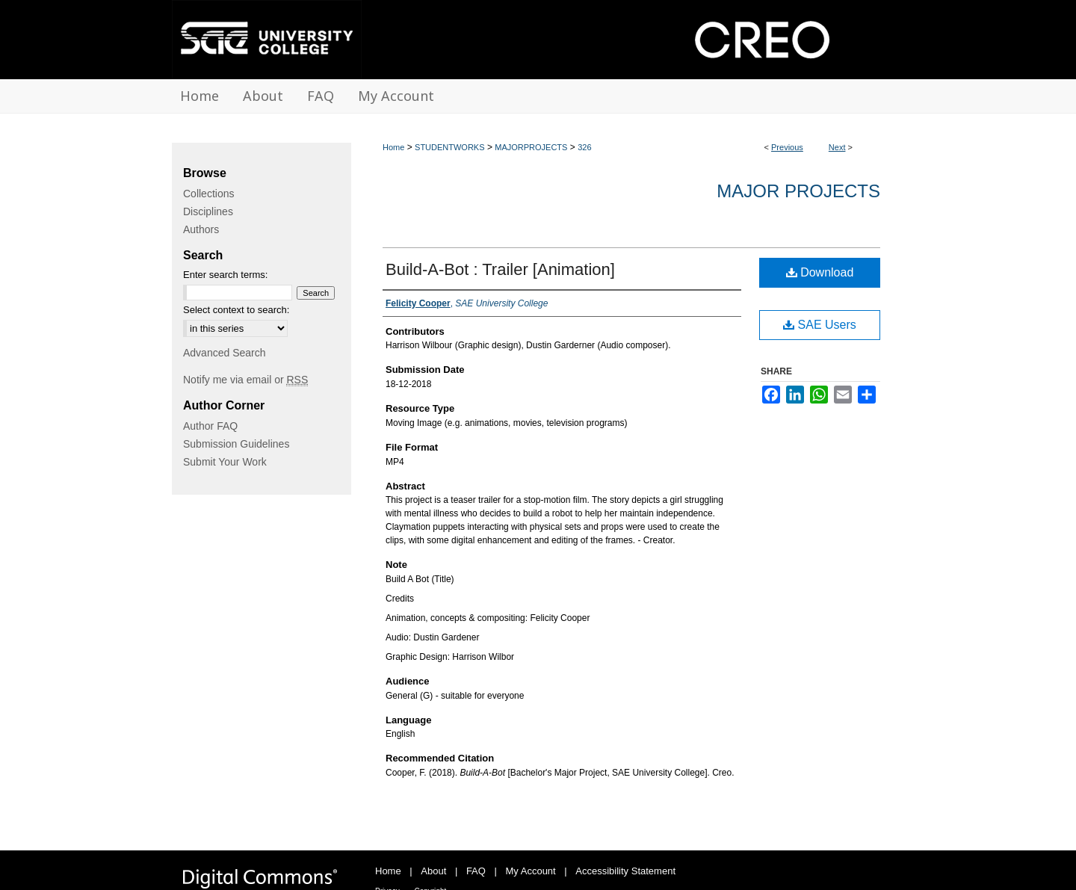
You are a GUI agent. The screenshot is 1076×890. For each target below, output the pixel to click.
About (433, 871)
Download (820, 272)
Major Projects (798, 191)
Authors (201, 229)
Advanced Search (224, 353)
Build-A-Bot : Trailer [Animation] (500, 269)
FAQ (476, 871)
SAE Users (819, 324)
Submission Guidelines (236, 444)
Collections (208, 194)
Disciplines (208, 211)
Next (837, 147)
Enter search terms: (225, 274)
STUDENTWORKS (450, 147)
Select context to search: (236, 309)
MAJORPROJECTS (531, 147)
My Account (531, 871)
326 (584, 147)
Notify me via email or (245, 380)
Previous (787, 147)
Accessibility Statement (625, 871)
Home (393, 147)
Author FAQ (210, 426)
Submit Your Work (225, 462)
